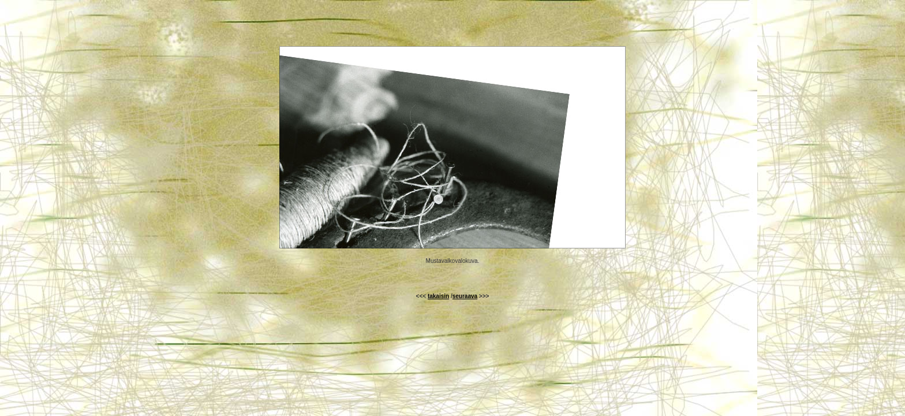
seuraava (464, 296)
